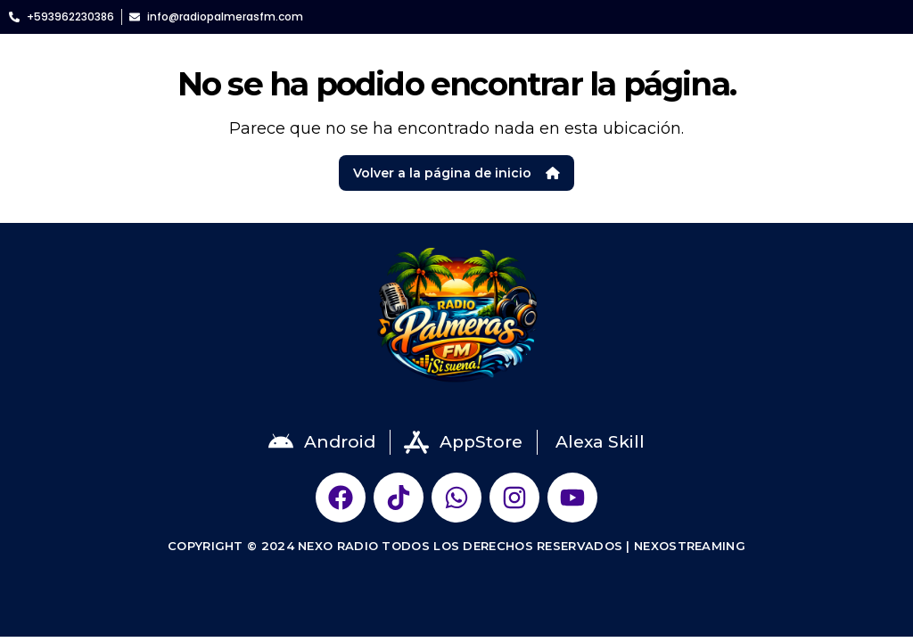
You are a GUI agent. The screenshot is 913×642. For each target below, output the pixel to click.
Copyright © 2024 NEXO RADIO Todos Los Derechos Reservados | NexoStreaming (456, 546)
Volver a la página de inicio (456, 173)
